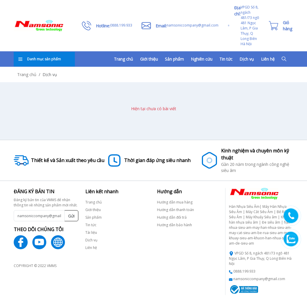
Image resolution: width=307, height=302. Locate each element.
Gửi (71, 216)
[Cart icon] (280, 26)
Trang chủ (123, 59)
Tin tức (225, 59)
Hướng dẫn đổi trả (172, 217)
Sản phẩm (174, 59)
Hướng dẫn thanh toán (175, 209)
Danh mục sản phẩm (39, 59)
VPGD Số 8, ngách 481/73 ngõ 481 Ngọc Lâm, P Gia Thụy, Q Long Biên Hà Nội (260, 258)
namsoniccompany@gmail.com (259, 278)
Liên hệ (268, 59)
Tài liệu (91, 232)
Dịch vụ (246, 59)
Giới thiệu (149, 59)
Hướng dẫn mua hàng (175, 202)
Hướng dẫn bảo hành (174, 224)
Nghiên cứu (201, 59)
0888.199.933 (244, 271)
